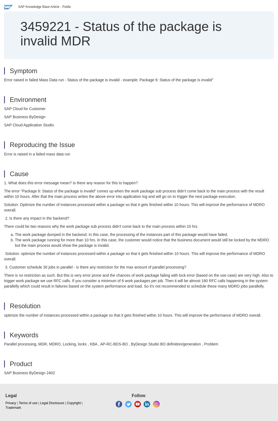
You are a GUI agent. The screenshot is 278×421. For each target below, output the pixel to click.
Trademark (13, 408)
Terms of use (28, 403)
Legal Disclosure (52, 403)
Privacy (10, 403)
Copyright (74, 403)
